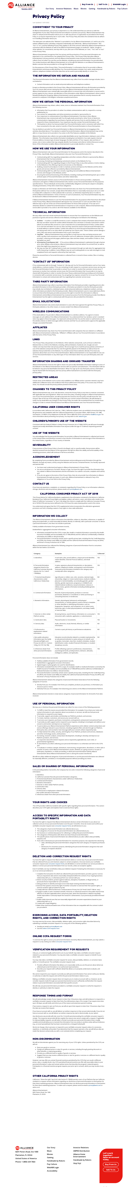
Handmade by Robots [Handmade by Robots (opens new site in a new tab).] (82, 1160)
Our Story (50, 8)
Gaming (92, 8)
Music (76, 8)
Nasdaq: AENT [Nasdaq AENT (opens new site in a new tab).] (27, 9)
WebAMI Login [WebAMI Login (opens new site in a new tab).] (119, 4)
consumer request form (63, 826)
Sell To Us (103, 4)
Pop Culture (122, 8)
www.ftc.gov (83, 416)
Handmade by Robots (106, 8)
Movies (84, 8)
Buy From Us (87, 4)
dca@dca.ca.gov (96, 414)
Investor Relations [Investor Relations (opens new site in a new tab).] (64, 8)
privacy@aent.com (76, 489)
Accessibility (52, 1171)
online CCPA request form (50, 928)
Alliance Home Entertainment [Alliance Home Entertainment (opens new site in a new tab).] (79, 1155)
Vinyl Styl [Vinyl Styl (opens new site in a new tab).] (77, 1163)
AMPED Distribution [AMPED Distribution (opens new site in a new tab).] (81, 1151)
